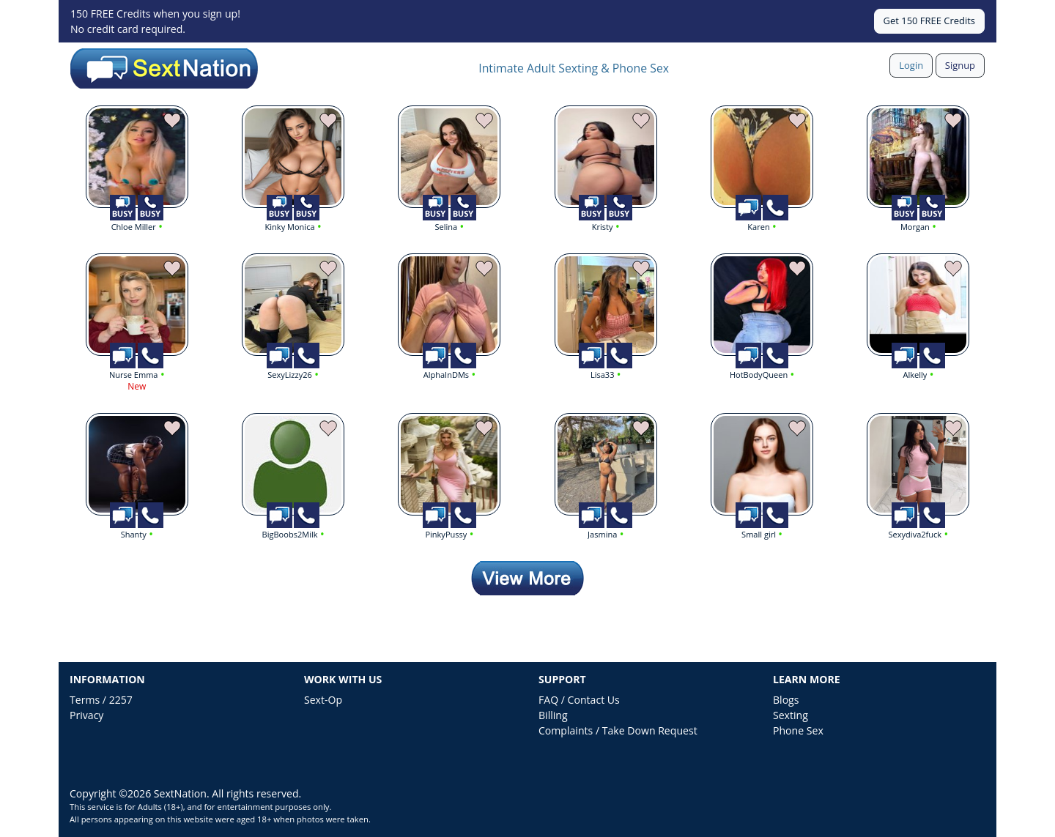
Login (911, 65)
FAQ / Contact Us (579, 700)
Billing (553, 715)
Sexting (790, 715)
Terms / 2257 (101, 700)
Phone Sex (798, 730)
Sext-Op (323, 700)
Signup (960, 65)
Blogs (786, 700)
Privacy (86, 715)
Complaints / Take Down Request (617, 730)
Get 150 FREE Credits (929, 20)
